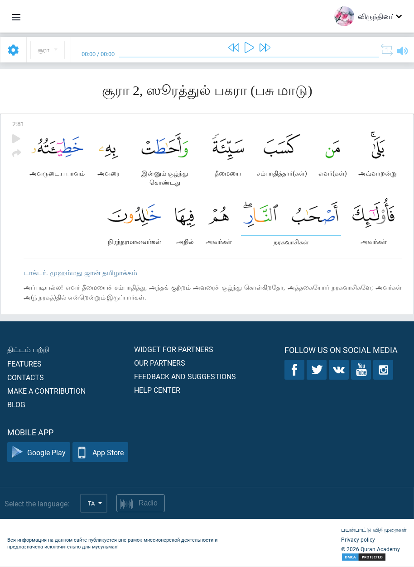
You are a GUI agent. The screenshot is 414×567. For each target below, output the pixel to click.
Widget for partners (173, 349)
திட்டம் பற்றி (28, 349)
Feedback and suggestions (185, 376)
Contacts (25, 377)
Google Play (39, 453)
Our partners (159, 363)
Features (24, 364)
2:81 (18, 123)
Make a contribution (46, 391)
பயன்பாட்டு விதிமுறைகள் (374, 530)
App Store (100, 453)
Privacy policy (358, 539)
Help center (157, 390)
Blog (16, 405)
